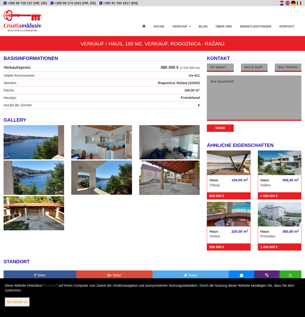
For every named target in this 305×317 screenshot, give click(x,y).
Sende (220, 128)
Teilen (40, 275)
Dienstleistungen (255, 26)
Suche (158, 26)
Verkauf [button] (181, 26)
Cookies (51, 285)
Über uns (224, 26)
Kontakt (286, 26)
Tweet (190, 275)
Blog (203, 26)
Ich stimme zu (17, 302)
